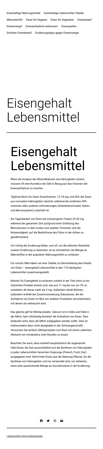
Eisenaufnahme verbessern (42, 26)
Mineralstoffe (15, 19)
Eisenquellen (69, 26)
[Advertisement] (51, 60)
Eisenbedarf (85, 19)
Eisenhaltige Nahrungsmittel (23, 13)
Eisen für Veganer (36, 19)
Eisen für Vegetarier (62, 19)
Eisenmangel (14, 26)
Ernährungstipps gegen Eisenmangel (57, 32)
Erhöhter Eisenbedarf (19, 32)
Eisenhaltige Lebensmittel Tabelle (64, 13)
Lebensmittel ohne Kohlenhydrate (25, 436)
